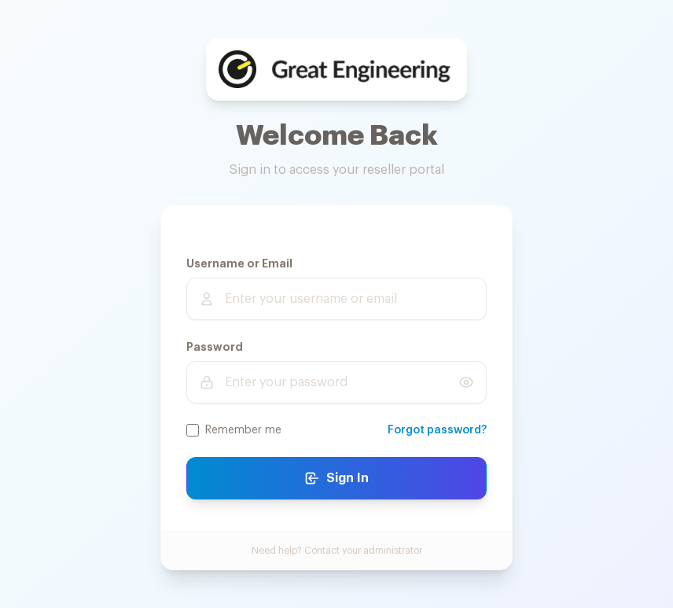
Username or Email (239, 263)
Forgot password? (437, 430)
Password (214, 346)
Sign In (336, 478)
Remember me (243, 430)
